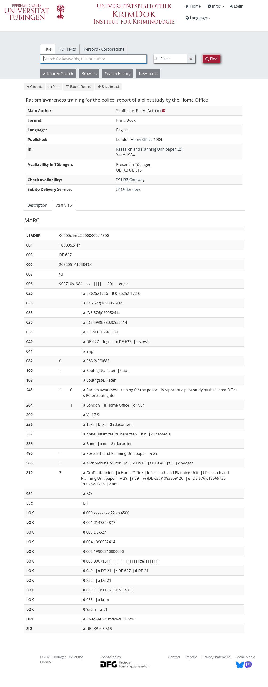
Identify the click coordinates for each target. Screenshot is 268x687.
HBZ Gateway (130, 179)
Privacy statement (216, 657)
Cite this (34, 86)
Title (48, 49)
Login (237, 6)
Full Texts (67, 49)
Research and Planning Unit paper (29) (149, 149)
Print (54, 86)
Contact (174, 657)
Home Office (141, 139)
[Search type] (174, 58)
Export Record (78, 86)
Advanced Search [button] (58, 73)
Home (193, 6)
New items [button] (148, 73)
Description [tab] (37, 205)
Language (198, 17)
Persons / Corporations (104, 49)
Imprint (191, 657)
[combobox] (93, 58)
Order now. (128, 189)
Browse (90, 73)
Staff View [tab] (63, 205)
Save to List (108, 86)
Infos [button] (216, 6)
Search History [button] (117, 73)
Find (211, 58)
